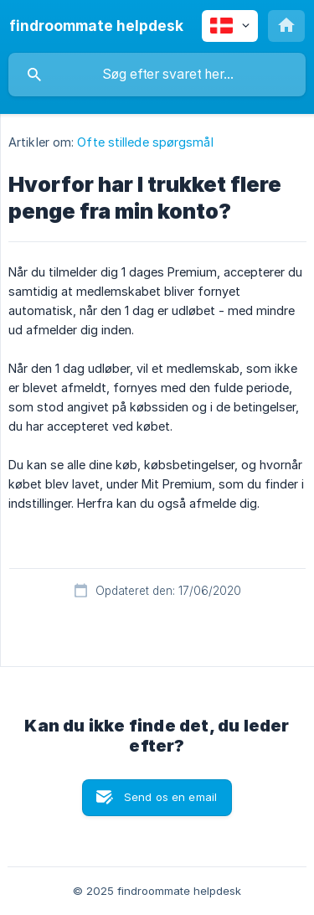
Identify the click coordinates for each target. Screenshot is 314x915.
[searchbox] (157, 74)
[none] (96, 26)
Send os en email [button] (170, 797)
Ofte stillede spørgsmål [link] (145, 142)
